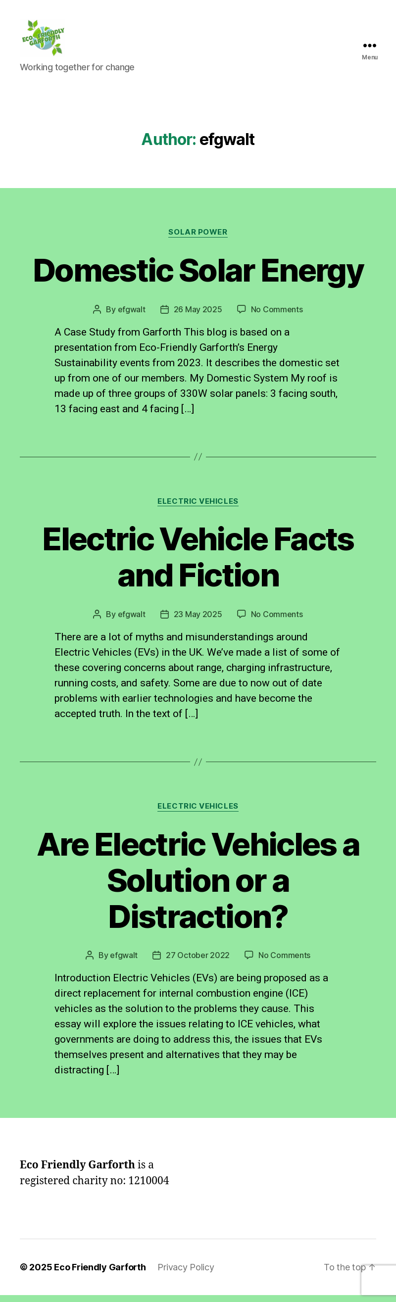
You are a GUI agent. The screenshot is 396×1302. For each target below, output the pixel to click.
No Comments (277, 316)
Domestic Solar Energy (198, 276)
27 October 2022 (198, 962)
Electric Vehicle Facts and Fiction (197, 564)
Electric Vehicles (197, 507)
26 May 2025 (198, 316)
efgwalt (132, 316)
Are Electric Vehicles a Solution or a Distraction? (198, 886)
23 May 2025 (198, 621)
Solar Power (197, 238)
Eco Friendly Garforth (100, 1274)
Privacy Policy (185, 1274)
